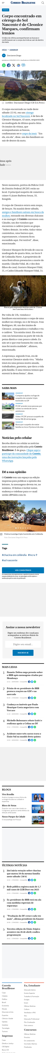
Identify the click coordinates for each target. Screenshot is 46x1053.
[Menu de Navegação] (3, 3)
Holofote (5, 1025)
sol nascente (10, 560)
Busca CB (5, 1050)
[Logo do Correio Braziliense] (23, 2)
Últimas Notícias (30, 1006)
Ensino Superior (29, 993)
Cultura (26, 1009)
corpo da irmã (29, 133)
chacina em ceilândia (15, 554)
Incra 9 (33, 554)
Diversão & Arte (7, 1012)
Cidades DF (14, 50)
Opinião (4, 1022)
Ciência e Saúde (7, 1018)
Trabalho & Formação (31, 996)
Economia (5, 1006)
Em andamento (29, 1041)
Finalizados (28, 1047)
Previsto (27, 1037)
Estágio (26, 1000)
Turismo (5, 1031)
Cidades (5, 996)
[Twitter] (13, 66)
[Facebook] (9, 66)
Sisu (25, 1016)
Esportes (5, 1015)
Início (4, 50)
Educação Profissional (31, 1019)
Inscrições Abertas (30, 1044)
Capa (4, 993)
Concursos (30, 1029)
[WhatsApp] (4, 66)
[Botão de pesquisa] (43, 3)
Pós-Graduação (29, 1022)
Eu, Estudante (32, 985)
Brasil (4, 1002)
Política (4, 999)
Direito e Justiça (7, 1043)
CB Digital (5, 1047)
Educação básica (30, 990)
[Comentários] (23, 66)
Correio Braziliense (8, 987)
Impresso (7, 1035)
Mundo (4, 1009)
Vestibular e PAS (30, 1013)
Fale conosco (28, 1025)
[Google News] (18, 66)
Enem (26, 1003)
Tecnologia (5, 1028)
